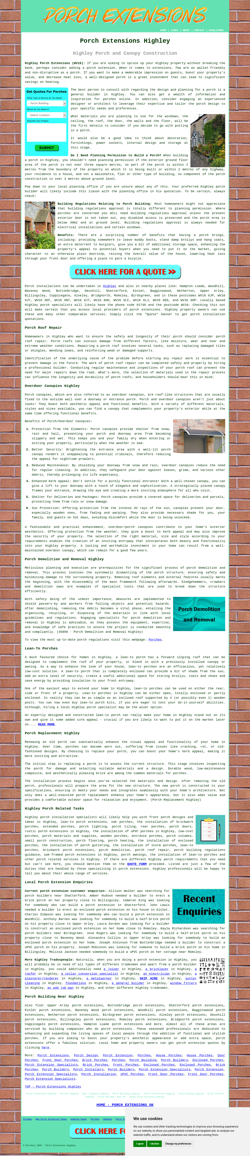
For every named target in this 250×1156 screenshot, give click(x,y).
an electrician (156, 974)
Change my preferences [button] (178, 1143)
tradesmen (129, 964)
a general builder (128, 983)
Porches (155, 639)
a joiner (111, 969)
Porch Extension (117, 1055)
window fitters (183, 983)
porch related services (57, 859)
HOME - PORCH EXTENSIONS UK (125, 1105)
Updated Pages (79, 1119)
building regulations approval (159, 213)
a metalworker (99, 978)
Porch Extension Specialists (51, 1065)
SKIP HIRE (149, 978)
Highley (109, 286)
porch (204, 235)
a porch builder (182, 964)
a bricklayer (157, 969)
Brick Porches (94, 1060)
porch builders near (43, 895)
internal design (141, 143)
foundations (75, 983)
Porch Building (143, 1060)
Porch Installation (98, 1074)
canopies (136, 394)
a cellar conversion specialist (89, 974)
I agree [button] (140, 1143)
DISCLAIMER (216, 30)
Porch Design (86, 1055)
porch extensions (145, 309)
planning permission (116, 160)
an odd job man (60, 988)
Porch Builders (174, 1060)
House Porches (169, 1055)
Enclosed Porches (208, 1060)
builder (94, 94)
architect (102, 104)
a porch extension (98, 68)
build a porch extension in (94, 905)
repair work (182, 358)
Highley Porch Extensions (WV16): (55, 63)
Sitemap (27, 1119)
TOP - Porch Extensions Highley (53, 1086)
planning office (83, 186)
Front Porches (126, 1065)
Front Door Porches (60, 1060)
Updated (107, 1119)
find (39, 1005)
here (45, 1047)
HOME (163, 30)
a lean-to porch (130, 657)
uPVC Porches (132, 1074)
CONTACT (199, 30)
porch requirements (181, 859)
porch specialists (56, 305)
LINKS (174, 30)
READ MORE (46, 724)
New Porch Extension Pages (51, 1119)
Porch (29, 286)
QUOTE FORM (137, 864)
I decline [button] (154, 1143)
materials (89, 116)
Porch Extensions (53, 1055)
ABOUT (186, 30)
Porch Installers (88, 1069)
